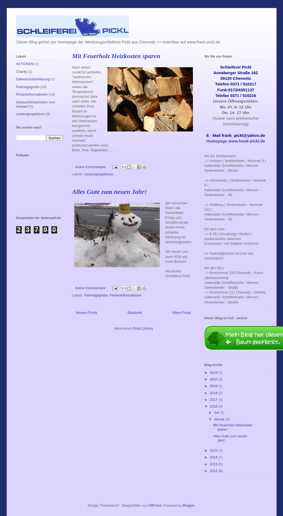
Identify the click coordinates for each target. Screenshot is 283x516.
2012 (214, 471)
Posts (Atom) (143, 328)
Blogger (188, 505)
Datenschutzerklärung (33, 79)
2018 (214, 393)
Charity (21, 72)
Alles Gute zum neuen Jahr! (109, 191)
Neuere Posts (86, 313)
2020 (214, 379)
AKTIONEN (25, 64)
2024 (214, 373)
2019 (214, 386)
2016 (214, 406)
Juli (217, 412)
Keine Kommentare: (91, 167)
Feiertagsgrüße (96, 295)
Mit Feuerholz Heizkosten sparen (116, 55)
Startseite (134, 313)
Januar (219, 419)
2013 (214, 464)
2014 (214, 457)
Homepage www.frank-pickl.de (235, 141)
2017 (214, 400)
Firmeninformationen (125, 295)
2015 (214, 451)
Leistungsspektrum (98, 174)
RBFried (155, 505)
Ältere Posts (181, 313)
